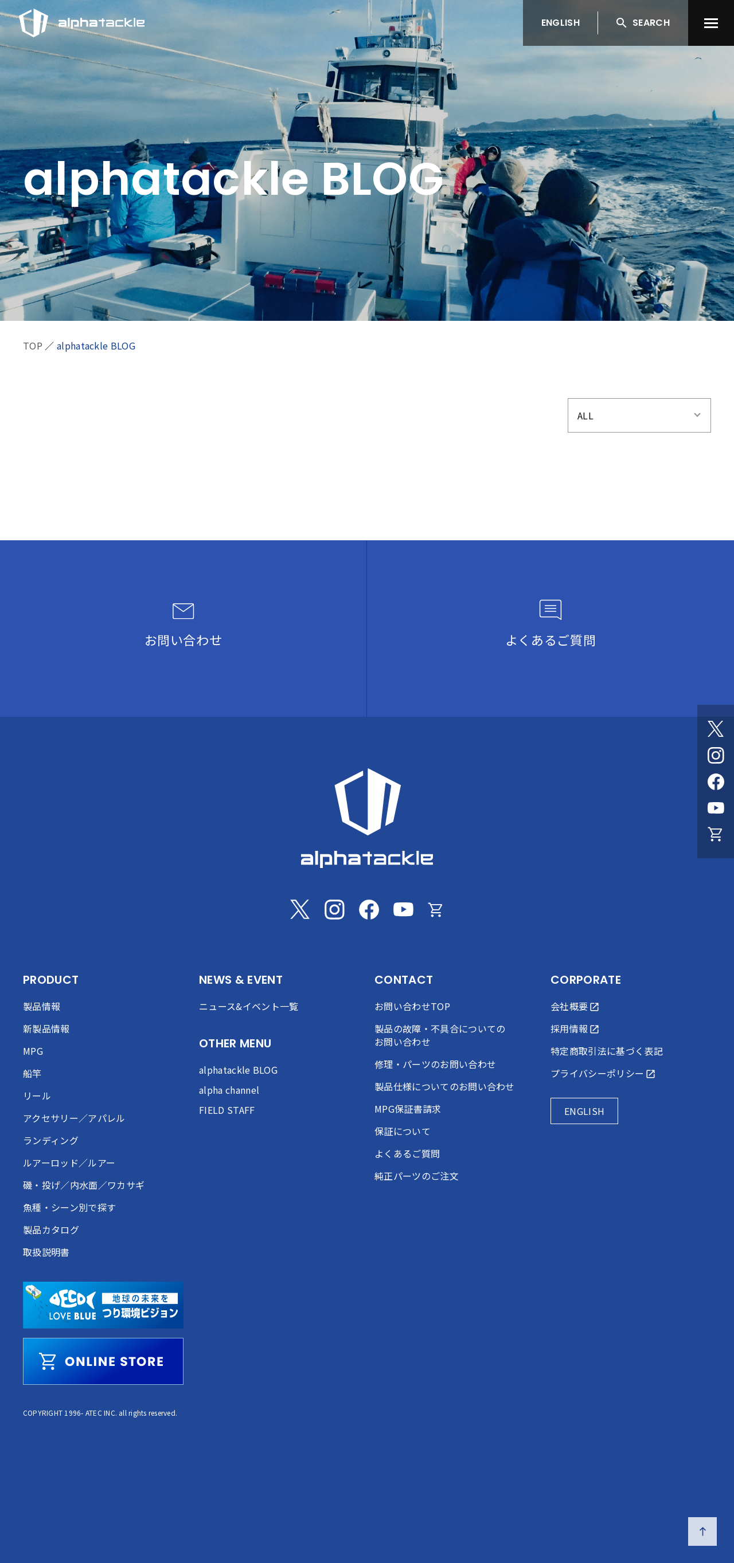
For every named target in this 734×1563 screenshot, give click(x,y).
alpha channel (229, 1090)
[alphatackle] (367, 818)
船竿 (32, 1073)
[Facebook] (715, 781)
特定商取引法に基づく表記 (606, 1051)
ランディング (51, 1140)
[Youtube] (715, 807)
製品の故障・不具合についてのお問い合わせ (439, 1035)
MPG (33, 1051)
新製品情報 (46, 1028)
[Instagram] (715, 755)
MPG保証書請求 (408, 1109)
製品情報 (41, 1006)
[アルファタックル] (82, 20)
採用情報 (569, 1028)
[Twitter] (715, 728)
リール (37, 1095)
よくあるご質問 (407, 1153)
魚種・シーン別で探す (69, 1207)
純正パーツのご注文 (416, 1176)
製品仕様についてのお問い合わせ (444, 1086)
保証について (402, 1131)
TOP (32, 345)
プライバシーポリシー (597, 1073)
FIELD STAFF (227, 1110)
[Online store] (715, 834)
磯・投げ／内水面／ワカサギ (84, 1185)
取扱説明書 (46, 1252)
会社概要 (569, 1006)
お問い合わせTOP (412, 1006)
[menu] (711, 23)
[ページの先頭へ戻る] (702, 1531)
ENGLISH (560, 22)
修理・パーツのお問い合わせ (435, 1064)
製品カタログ (51, 1229)
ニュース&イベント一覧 (249, 1006)
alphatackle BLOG (96, 345)
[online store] (103, 1361)
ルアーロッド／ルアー (69, 1162)
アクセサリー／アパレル (74, 1118)
